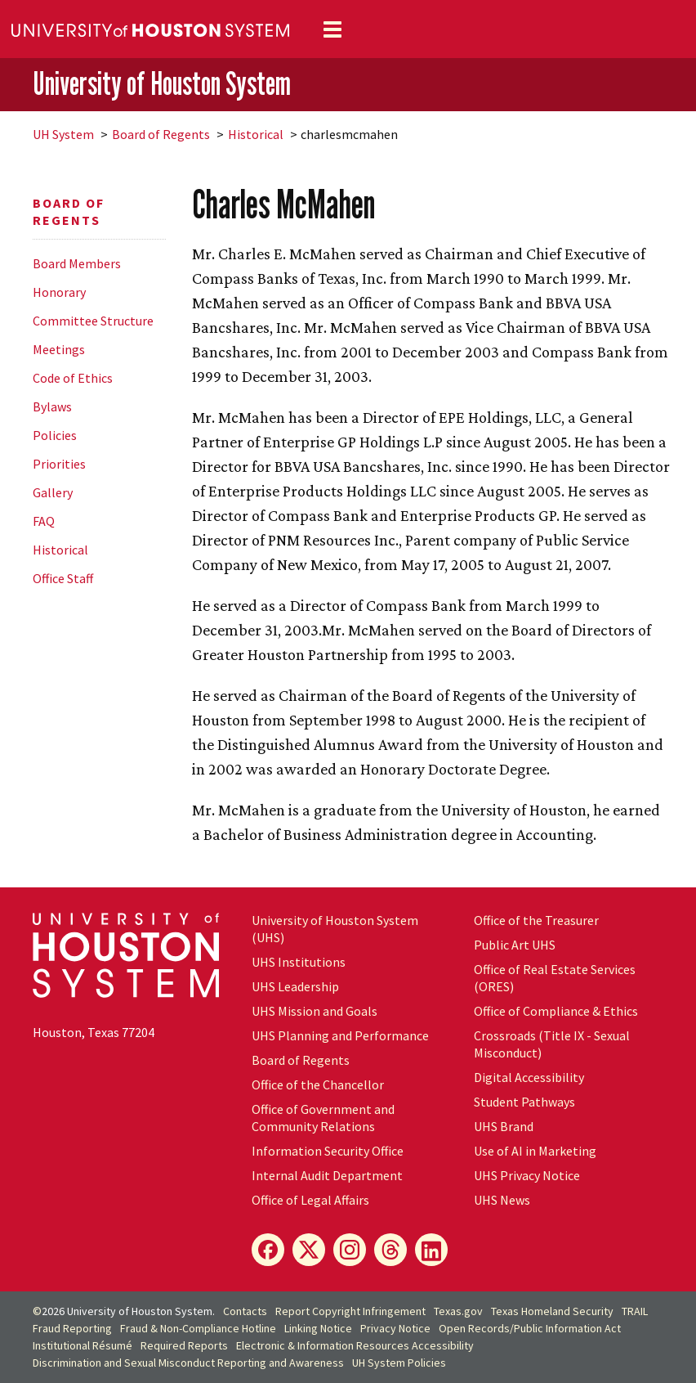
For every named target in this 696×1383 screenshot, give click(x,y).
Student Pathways (524, 1101)
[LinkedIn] (431, 1249)
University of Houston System (162, 83)
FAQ (44, 521)
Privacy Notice (395, 1328)
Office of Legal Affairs (310, 1200)
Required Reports (184, 1345)
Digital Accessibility (529, 1077)
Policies (55, 435)
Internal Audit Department (327, 1175)
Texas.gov (458, 1311)
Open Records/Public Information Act (530, 1328)
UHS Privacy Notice (527, 1175)
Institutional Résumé (82, 1345)
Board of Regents (161, 134)
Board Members (77, 263)
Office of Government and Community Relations (323, 1117)
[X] (308, 1249)
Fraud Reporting (72, 1328)
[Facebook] (268, 1249)
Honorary (59, 292)
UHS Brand (503, 1126)
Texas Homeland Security (552, 1311)
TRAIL (635, 1311)
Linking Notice (318, 1328)
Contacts (245, 1311)
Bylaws (52, 406)
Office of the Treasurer (536, 920)
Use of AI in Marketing (535, 1151)
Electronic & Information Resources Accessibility (355, 1345)
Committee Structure (93, 320)
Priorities (59, 464)
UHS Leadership (295, 986)
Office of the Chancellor (318, 1084)
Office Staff (63, 578)
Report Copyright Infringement (350, 1311)
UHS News (502, 1200)
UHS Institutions (299, 962)
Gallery (53, 492)
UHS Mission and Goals (314, 1011)
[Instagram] (349, 1249)
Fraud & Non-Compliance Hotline (198, 1328)
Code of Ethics (73, 378)
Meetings (59, 349)
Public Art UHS (514, 944)
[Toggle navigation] (332, 29)
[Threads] (390, 1249)
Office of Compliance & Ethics (556, 1011)
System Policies (399, 1362)
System (63, 134)
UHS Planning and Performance (340, 1035)
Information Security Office (328, 1151)
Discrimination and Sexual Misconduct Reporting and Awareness (188, 1362)
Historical (255, 134)
